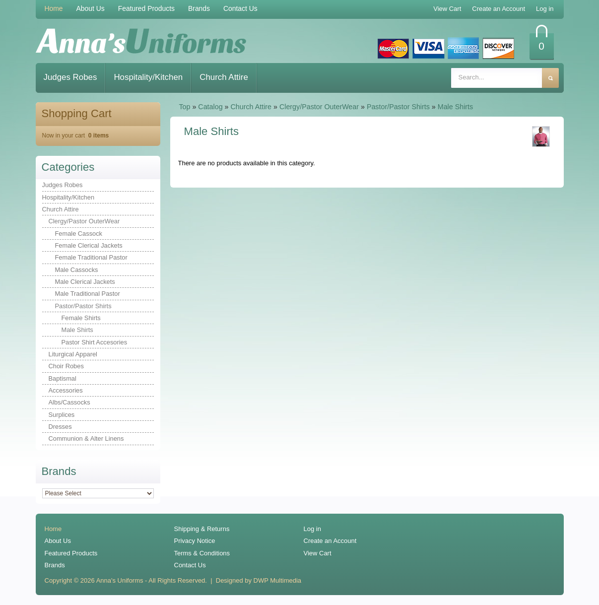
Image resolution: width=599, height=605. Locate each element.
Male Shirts (455, 107)
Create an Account (330, 540)
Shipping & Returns (202, 529)
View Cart (318, 553)
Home (54, 8)
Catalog (210, 107)
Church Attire (224, 77)
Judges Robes (70, 77)
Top (184, 107)
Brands (199, 8)
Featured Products (146, 8)
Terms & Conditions (202, 553)
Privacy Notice (194, 540)
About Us (90, 8)
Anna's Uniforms (119, 580)
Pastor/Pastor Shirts (398, 107)
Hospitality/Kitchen (148, 77)
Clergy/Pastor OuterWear (319, 107)
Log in (312, 529)
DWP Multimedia (277, 580)
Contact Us (240, 8)
